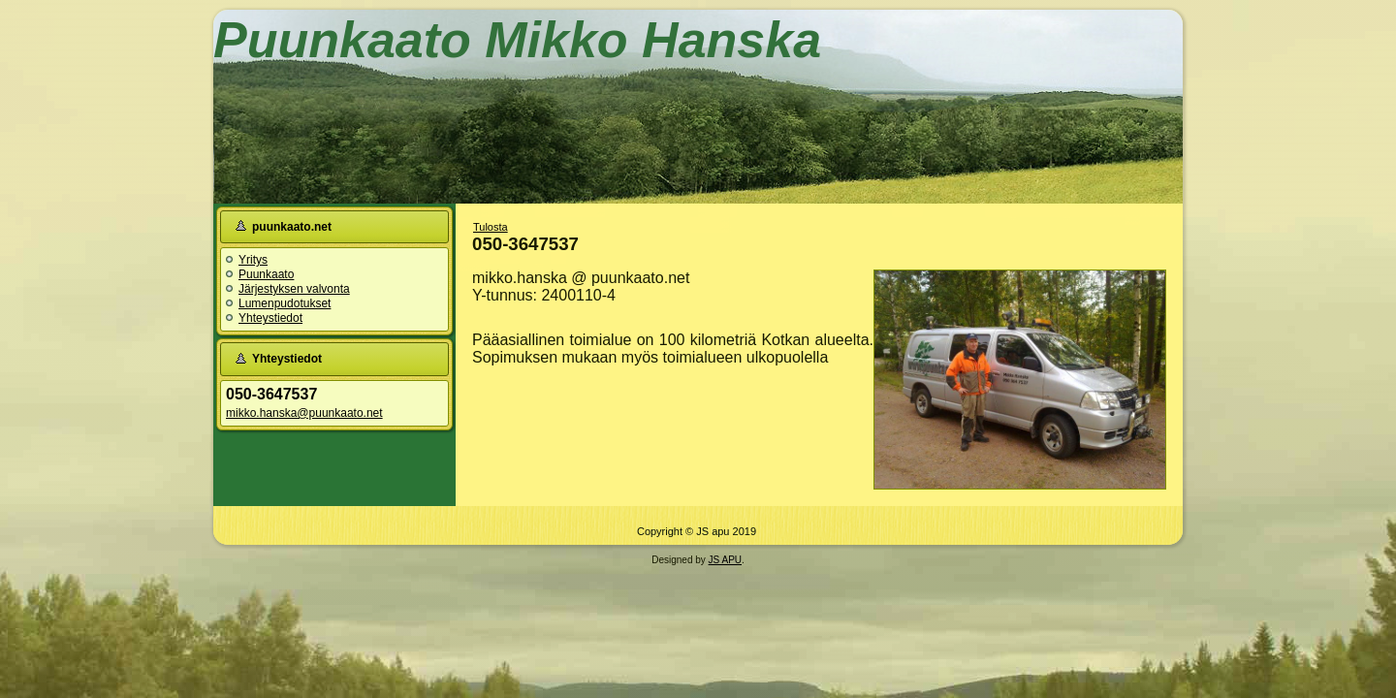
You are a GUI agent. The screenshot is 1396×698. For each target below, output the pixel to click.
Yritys (253, 260)
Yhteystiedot (270, 318)
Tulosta (490, 227)
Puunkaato (266, 274)
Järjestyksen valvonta (294, 289)
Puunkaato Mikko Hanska (517, 40)
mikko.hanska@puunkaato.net (304, 413)
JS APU (725, 560)
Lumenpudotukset (284, 303)
